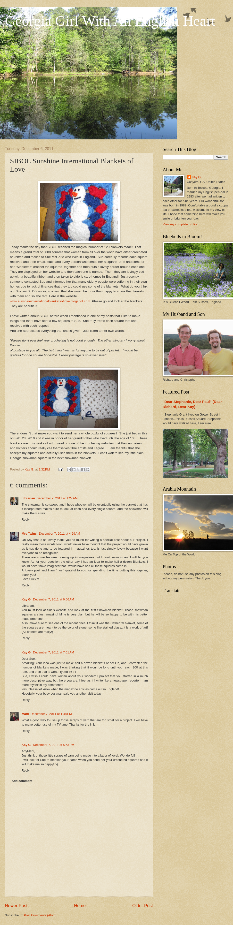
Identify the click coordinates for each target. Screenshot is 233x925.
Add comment (21, 781)
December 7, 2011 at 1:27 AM (56, 498)
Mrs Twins (30, 533)
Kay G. (27, 599)
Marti (25, 714)
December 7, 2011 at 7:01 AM (53, 652)
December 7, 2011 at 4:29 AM (59, 533)
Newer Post (16, 905)
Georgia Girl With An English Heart (110, 21)
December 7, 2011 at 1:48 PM (51, 714)
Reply (26, 519)
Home (80, 905)
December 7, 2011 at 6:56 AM (53, 599)
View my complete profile (180, 224)
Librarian (28, 498)
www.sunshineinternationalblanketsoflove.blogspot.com (50, 301)
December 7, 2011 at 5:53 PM (53, 745)
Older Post (142, 905)
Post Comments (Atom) (40, 915)
